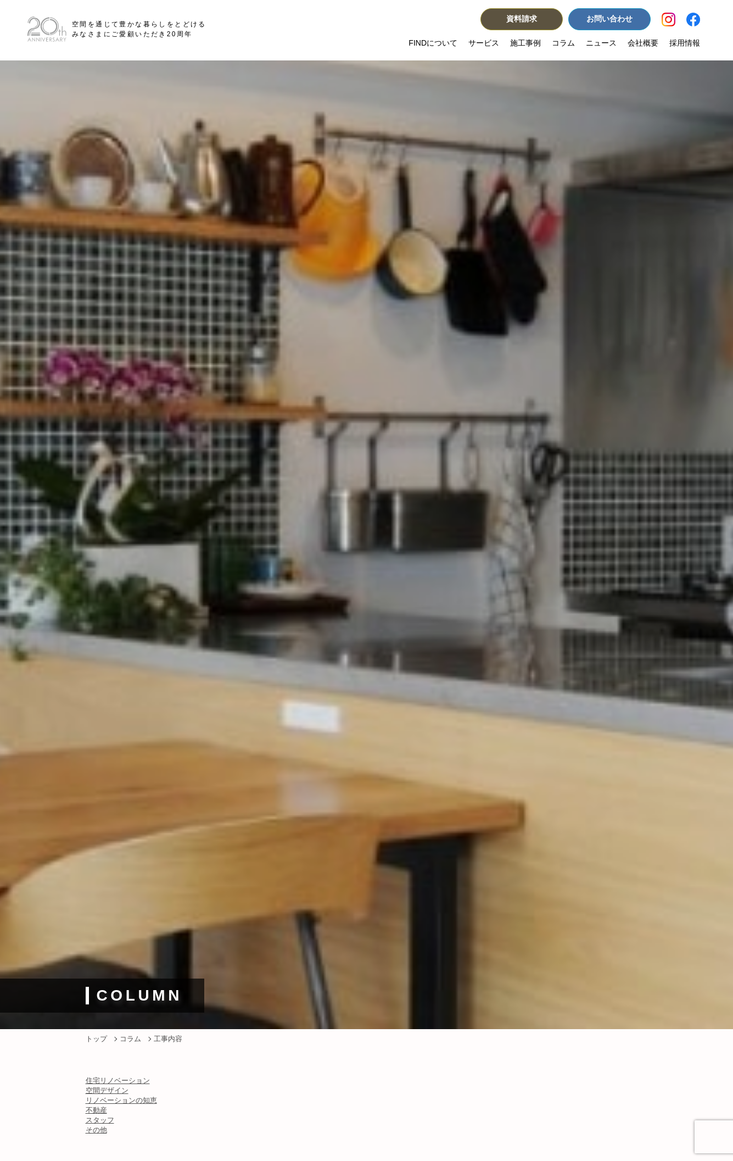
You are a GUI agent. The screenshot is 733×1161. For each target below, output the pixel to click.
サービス (483, 42)
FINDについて (433, 42)
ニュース (601, 42)
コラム (563, 42)
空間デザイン (107, 1090)
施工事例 (525, 42)
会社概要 (643, 42)
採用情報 (684, 42)
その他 (96, 1130)
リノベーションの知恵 (121, 1100)
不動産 (96, 1110)
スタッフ (100, 1120)
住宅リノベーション (118, 1080)
